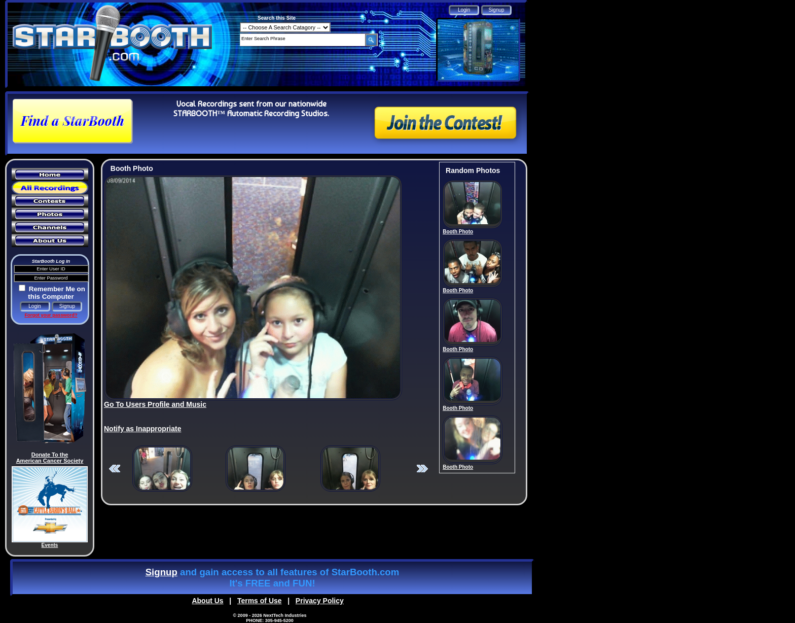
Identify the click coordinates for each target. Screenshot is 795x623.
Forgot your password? (50, 315)
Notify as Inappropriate (142, 429)
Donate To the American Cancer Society (50, 458)
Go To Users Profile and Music (155, 404)
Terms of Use (259, 601)
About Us (207, 601)
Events (50, 545)
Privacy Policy (320, 601)
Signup (161, 572)
